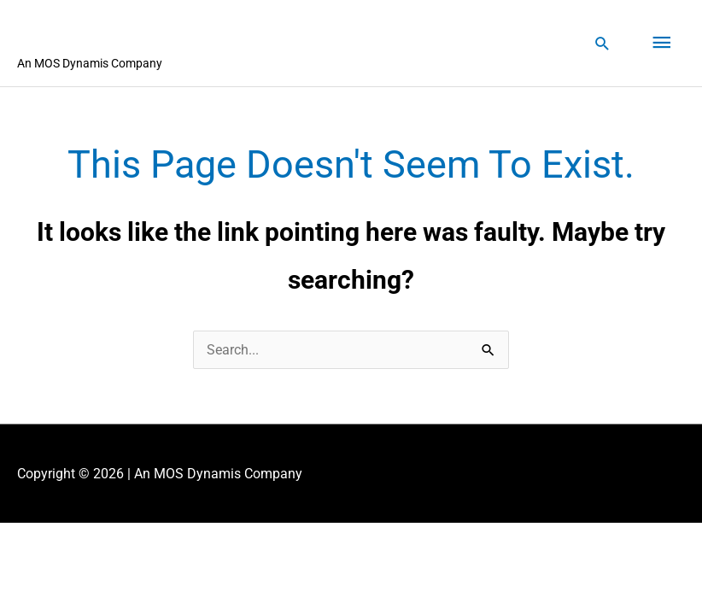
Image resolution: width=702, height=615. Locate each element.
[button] (602, 43)
